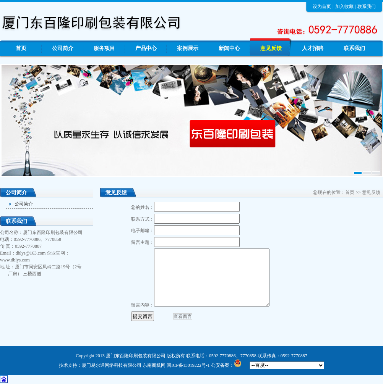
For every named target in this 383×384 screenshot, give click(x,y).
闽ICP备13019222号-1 (188, 365)
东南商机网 (154, 365)
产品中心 (146, 48)
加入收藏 (344, 6)
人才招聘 (312, 48)
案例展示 (187, 48)
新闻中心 (229, 48)
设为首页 (322, 6)
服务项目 (104, 48)
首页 (21, 48)
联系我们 (366, 6)
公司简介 (62, 48)
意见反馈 (271, 48)
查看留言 (183, 316)
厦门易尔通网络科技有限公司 (111, 365)
